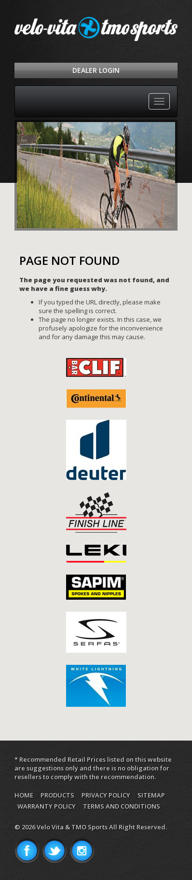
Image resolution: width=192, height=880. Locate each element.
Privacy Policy (106, 795)
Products (57, 795)
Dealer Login (96, 70)
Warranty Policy (46, 806)
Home (23, 795)
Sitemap (151, 795)
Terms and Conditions (121, 806)
